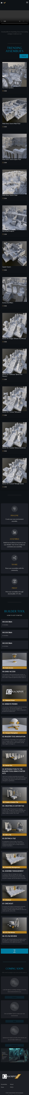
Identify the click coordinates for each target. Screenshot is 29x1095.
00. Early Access (8, 671)
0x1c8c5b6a (7, 622)
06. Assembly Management (13, 871)
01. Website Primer (9, 704)
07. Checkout (7, 903)
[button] (14, 951)
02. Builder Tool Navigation (13, 736)
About (11, 1084)
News (2, 1087)
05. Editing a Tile (9, 838)
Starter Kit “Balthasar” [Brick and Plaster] (12, 375)
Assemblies (4, 1084)
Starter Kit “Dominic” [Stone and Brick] (14, 448)
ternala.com (21, 1092)
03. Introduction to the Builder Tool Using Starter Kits (13, 771)
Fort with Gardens (8, 88)
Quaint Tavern (6, 267)
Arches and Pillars (7, 303)
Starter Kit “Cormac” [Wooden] (11, 412)
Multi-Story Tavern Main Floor (11, 123)
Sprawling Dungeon (8, 231)
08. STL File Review (9, 936)
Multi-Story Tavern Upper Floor (11, 159)
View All (24, 56)
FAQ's (11, 1087)
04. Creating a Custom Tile (13, 806)
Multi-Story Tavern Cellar (9, 195)
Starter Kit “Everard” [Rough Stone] (13, 483)
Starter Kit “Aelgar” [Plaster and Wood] (14, 338)
